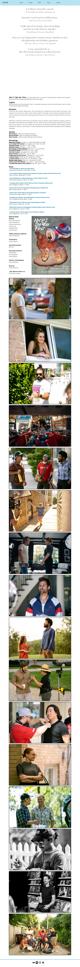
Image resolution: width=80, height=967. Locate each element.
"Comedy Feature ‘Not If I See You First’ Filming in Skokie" (27, 212)
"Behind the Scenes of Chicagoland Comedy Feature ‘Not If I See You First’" (32, 207)
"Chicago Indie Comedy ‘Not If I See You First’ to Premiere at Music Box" (31, 183)
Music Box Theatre (14, 142)
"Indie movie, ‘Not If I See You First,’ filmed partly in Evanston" (28, 192)
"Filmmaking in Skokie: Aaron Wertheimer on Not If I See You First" (29, 197)
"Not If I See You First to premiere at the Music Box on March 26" (28, 188)
